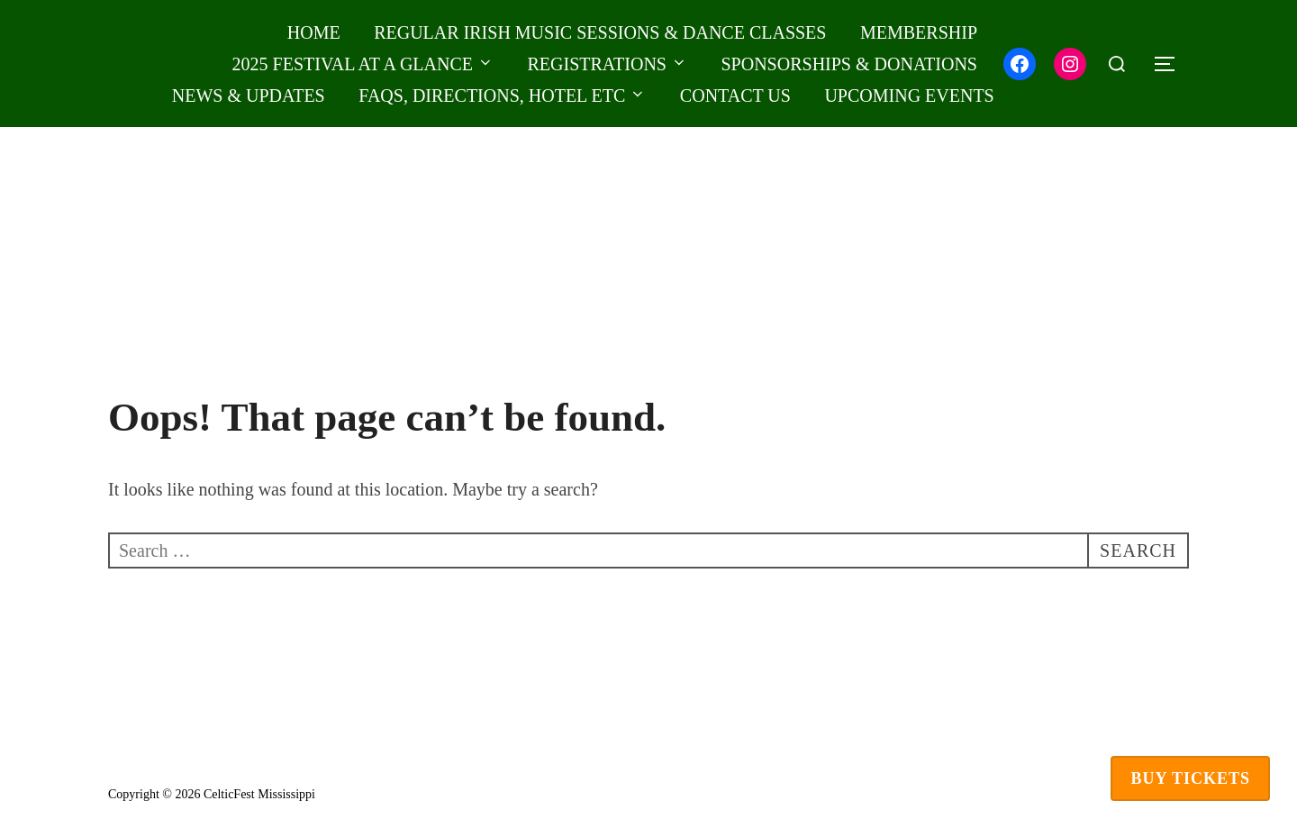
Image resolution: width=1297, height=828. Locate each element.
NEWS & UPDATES (248, 95)
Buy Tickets (1190, 778)
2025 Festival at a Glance (363, 64)
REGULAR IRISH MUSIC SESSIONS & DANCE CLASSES (600, 32)
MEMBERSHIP (918, 32)
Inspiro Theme (1077, 794)
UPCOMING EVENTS (908, 95)
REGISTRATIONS (607, 64)
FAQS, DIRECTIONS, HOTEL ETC (502, 95)
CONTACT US (735, 95)
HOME (313, 32)
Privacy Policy (145, 773)
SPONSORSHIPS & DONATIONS (849, 64)
